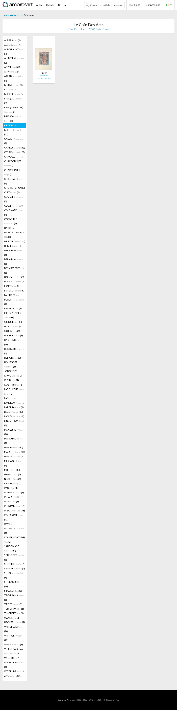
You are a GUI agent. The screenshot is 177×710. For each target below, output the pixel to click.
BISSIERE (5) (13, 94)
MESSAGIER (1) (13, 463)
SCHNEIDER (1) (14, 557)
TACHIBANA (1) (13, 597)
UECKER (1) (14, 622)
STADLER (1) (13, 590)
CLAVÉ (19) (13, 205)
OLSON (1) (12, 483)
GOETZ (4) (12, 326)
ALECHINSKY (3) (14, 51)
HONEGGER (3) (10, 364)
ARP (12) (11, 71)
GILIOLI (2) (13, 321)
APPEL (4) (12, 67)
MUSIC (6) (12, 474)
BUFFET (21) (12, 132)
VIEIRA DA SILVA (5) (13, 651)
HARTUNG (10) (12, 342)
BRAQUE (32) (13, 100)
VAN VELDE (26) (13, 629)
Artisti (39, 5)
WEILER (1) (12, 657)
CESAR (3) (14, 152)
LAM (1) (12, 398)
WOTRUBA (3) (14, 671)
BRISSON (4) (12, 118)
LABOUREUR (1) (14, 391)
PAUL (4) (11, 488)
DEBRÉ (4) (12, 245)
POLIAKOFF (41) (13, 517)
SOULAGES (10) (13, 584)
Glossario (110, 700)
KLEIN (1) (11, 380)
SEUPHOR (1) (14, 564)
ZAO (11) (12, 675)
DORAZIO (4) (14, 277)
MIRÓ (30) (12, 469)
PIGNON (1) (14, 506)
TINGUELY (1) (14, 613)
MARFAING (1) (13, 440)
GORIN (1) (12, 330)
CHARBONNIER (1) (12, 163)
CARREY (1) (14, 147)
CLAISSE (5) (14, 199)
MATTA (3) (13, 456)
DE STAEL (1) (14, 241)
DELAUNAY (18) (13, 252)
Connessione (153, 4)
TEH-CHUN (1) (14, 608)
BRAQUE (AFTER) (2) (13, 109)
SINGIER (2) (14, 568)
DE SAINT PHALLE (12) (14, 234)
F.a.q (117, 700)
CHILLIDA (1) (13, 181)
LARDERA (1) (14, 407)
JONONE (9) (10, 371)
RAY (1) (10, 523)
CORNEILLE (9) (10, 221)
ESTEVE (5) (14, 290)
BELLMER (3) (13, 85)
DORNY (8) (14, 281)
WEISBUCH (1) (13, 664)
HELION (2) (12, 357)
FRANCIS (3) (13, 308)
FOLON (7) (14, 302)
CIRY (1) (12, 192)
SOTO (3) (14, 575)
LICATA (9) (14, 416)
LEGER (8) (13, 411)
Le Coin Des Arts (13, 15)
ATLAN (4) (13, 78)
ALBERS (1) (12, 40)
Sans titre (44, 75)
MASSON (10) (14, 452)
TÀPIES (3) (13, 604)
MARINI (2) (13, 447)
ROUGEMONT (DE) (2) (14, 539)
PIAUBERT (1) (14, 492)
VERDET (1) (13, 644)
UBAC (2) (11, 617)
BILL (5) (10, 89)
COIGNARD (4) (13, 212)
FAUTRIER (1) (13, 295)
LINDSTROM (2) (14, 423)
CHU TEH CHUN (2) (14, 187)
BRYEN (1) (13, 125)
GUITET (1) (13, 335)
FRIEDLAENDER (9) (12, 315)
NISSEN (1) (12, 478)
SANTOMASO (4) (11, 548)
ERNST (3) (11, 286)
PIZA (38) (14, 510)
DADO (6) (9, 228)
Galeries (51, 5)
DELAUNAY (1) (13, 261)
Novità (62, 5)
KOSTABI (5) (13, 384)
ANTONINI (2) (14, 60)
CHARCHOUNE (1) (12, 172)
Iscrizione (134, 4)
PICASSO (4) (13, 497)
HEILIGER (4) (14, 351)
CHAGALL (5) (13, 156)
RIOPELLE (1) (14, 530)
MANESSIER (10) (13, 432)
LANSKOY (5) (14, 402)
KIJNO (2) (13, 375)
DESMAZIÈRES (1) (14, 270)
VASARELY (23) (13, 638)
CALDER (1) (13, 141)
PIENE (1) (11, 501)
